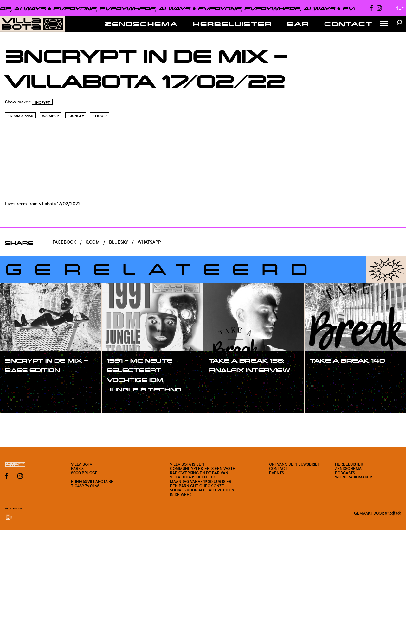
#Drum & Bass (20, 115)
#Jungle (76, 115)
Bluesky (119, 242)
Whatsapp (149, 242)
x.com (93, 242)
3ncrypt (42, 102)
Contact (348, 24)
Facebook (64, 242)
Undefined (393, 513)
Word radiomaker (353, 477)
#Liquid (100, 115)
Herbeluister (232, 24)
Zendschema (141, 24)
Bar (298, 24)
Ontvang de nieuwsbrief (294, 464)
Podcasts (345, 473)
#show (19, 383)
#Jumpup (50, 115)
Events (276, 473)
